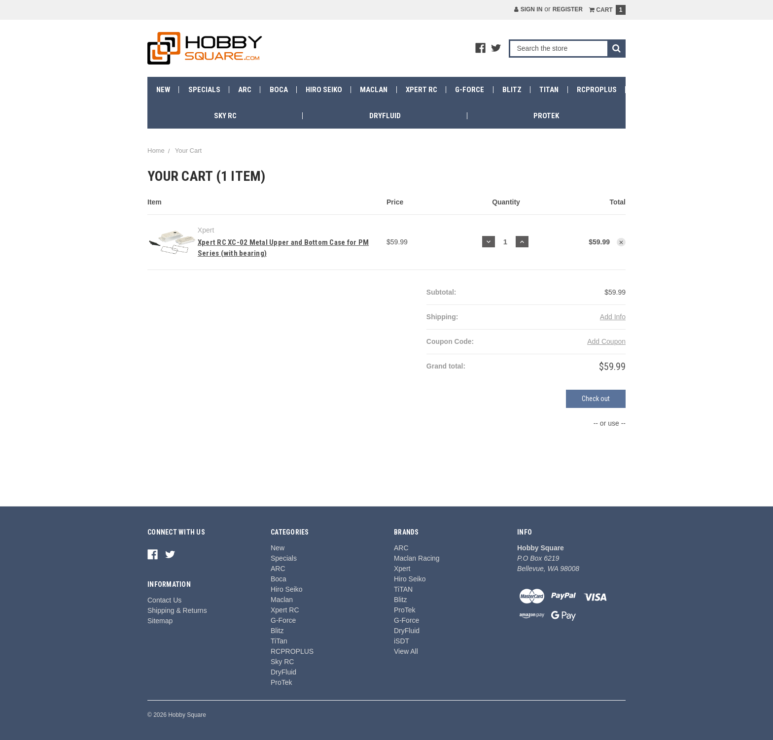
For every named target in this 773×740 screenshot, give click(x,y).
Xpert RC (421, 89)
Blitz (512, 89)
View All (406, 651)
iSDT (401, 641)
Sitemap (160, 621)
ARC (244, 89)
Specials (204, 89)
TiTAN (403, 589)
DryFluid (385, 115)
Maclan (373, 89)
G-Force (469, 89)
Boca (279, 89)
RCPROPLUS (597, 89)
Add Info (613, 317)
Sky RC (225, 115)
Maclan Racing (417, 558)
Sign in (528, 9)
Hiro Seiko (324, 89)
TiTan (549, 89)
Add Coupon (606, 341)
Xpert (402, 568)
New (163, 89)
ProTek (546, 115)
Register (568, 9)
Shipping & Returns (177, 610)
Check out (596, 399)
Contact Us (164, 600)
